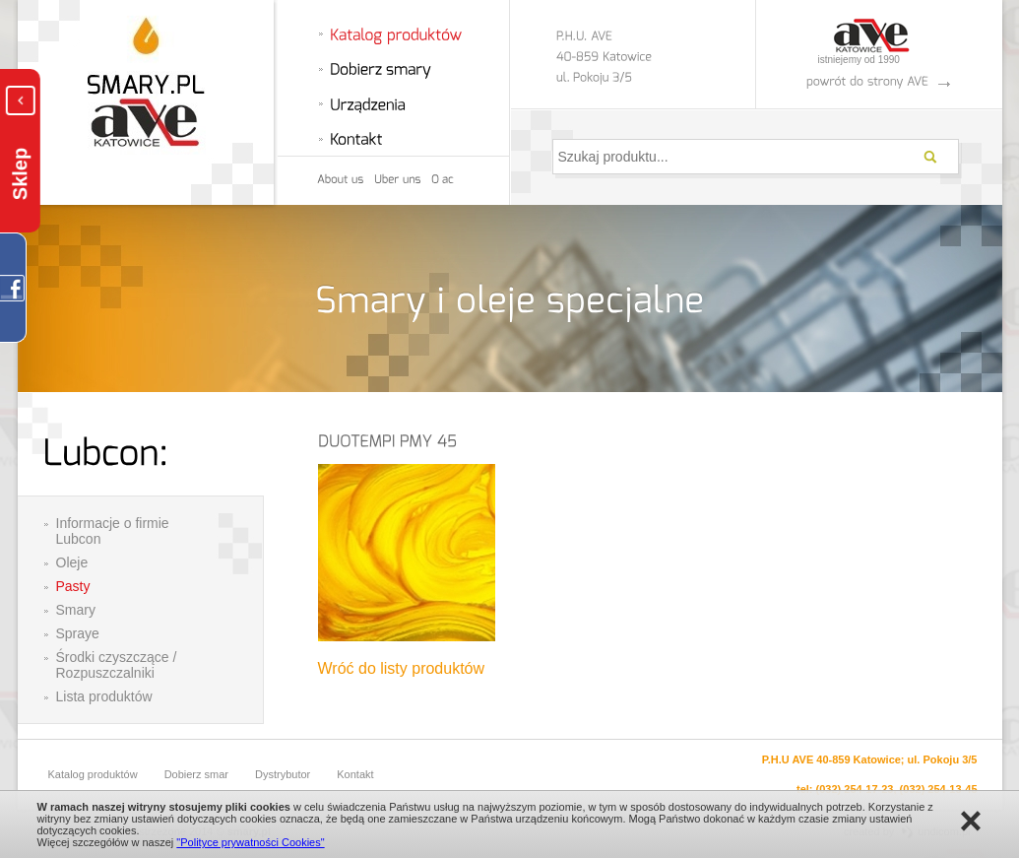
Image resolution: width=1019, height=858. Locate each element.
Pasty (73, 586)
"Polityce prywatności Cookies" (250, 842)
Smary (76, 610)
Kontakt (355, 774)
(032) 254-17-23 (855, 789)
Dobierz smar (196, 774)
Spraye (77, 633)
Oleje (72, 562)
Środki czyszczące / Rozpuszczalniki (116, 665)
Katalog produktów (93, 774)
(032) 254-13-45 (939, 789)
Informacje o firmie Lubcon (112, 531)
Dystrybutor (282, 774)
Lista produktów (104, 696)
